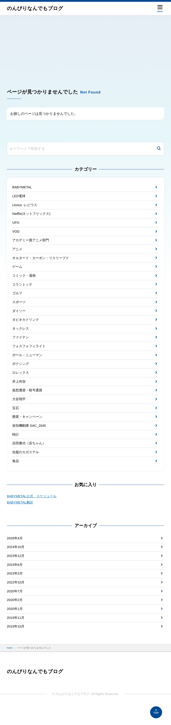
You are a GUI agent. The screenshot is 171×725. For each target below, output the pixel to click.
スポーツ (19, 308)
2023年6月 (15, 581)
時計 (15, 447)
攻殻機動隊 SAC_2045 (30, 438)
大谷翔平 (19, 410)
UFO (16, 225)
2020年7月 (15, 608)
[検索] (159, 148)
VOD (16, 234)
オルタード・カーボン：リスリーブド (42, 262)
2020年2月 (15, 618)
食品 (15, 475)
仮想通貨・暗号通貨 (28, 401)
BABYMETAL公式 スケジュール (33, 510)
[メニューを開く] (160, 8)
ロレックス (21, 382)
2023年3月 (15, 590)
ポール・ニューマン (28, 364)
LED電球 (19, 197)
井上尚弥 (19, 392)
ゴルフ (17, 299)
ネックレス (21, 336)
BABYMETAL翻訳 (21, 517)
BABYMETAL (22, 187)
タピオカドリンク (26, 327)
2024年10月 (16, 562)
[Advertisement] (85, 48)
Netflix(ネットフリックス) (32, 215)
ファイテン (21, 345)
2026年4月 (15, 553)
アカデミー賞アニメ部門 (31, 243)
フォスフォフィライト (30, 354)
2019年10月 (16, 646)
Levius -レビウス (25, 206)
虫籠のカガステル (26, 466)
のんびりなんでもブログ (36, 8)
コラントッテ (23, 289)
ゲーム (17, 271)
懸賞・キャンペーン (28, 429)
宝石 (15, 419)
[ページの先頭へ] (156, 712)
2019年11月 (16, 636)
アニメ (17, 252)
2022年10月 (16, 599)
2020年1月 (15, 627)
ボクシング (21, 373)
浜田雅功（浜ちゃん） (30, 457)
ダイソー (19, 317)
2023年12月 (16, 571)
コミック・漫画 (24, 280)
